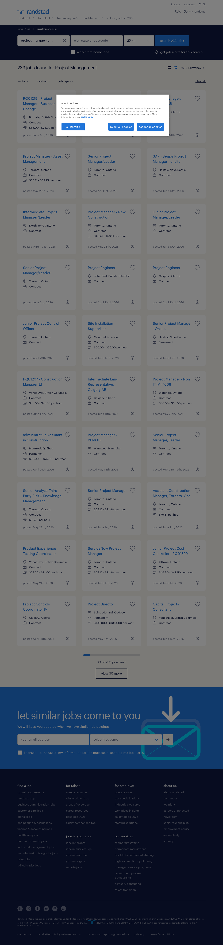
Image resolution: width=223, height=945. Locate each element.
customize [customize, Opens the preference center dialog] (73, 126)
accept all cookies (150, 126)
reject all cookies (121, 126)
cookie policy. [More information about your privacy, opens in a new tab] (87, 117)
